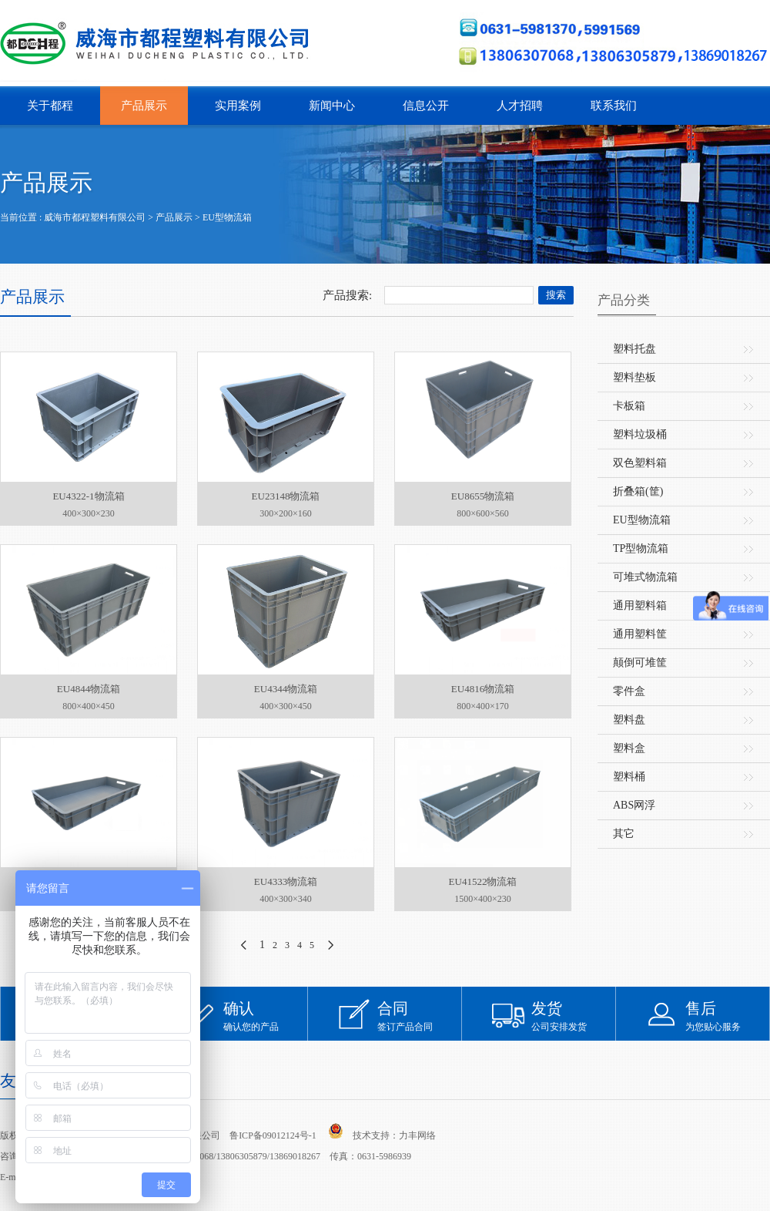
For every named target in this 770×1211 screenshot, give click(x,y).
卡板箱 (629, 406)
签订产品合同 (419, 1015)
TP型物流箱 (640, 548)
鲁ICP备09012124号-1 (272, 1135)
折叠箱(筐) (638, 491)
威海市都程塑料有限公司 (95, 217)
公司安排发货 (573, 1015)
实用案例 (238, 105)
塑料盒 (629, 748)
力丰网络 (417, 1135)
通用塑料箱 (640, 605)
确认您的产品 (265, 1015)
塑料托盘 (634, 349)
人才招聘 (520, 105)
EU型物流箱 (227, 217)
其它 (623, 833)
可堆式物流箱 (645, 577)
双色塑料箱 (640, 463)
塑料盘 (629, 719)
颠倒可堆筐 (640, 662)
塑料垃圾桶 (640, 434)
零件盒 (629, 691)
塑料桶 (629, 776)
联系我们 (614, 105)
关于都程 (50, 105)
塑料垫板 (634, 377)
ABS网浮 (634, 805)
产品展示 (144, 105)
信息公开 (426, 105)
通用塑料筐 (640, 634)
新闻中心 (332, 105)
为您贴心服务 (727, 1015)
